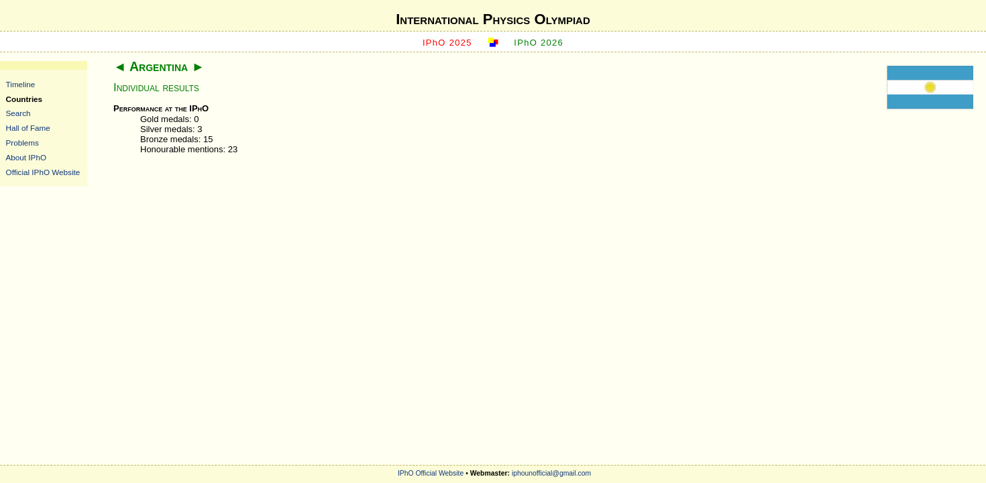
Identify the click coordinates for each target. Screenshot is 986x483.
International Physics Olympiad (493, 19)
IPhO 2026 (538, 43)
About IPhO (26, 157)
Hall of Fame (28, 127)
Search (18, 113)
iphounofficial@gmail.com (551, 473)
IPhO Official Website (430, 473)
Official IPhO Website (43, 172)
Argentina (158, 66)
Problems (22, 142)
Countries (24, 99)
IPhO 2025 (447, 43)
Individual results (156, 87)
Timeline (21, 84)
